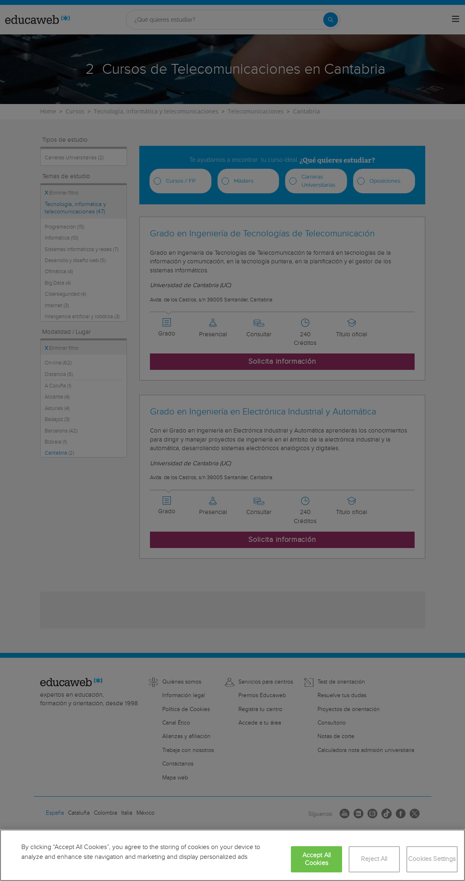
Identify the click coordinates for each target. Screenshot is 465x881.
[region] (232, 855)
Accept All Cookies (316, 859)
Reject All (374, 859)
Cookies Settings (432, 859)
